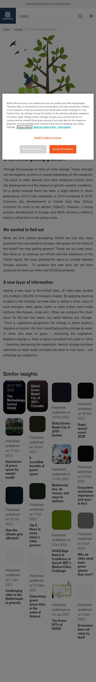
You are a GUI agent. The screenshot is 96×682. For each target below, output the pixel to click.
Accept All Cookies (62, 149)
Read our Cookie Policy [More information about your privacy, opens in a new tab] (45, 127)
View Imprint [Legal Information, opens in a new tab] (64, 127)
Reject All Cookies (33, 149)
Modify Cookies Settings (48, 137)
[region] (48, 126)
